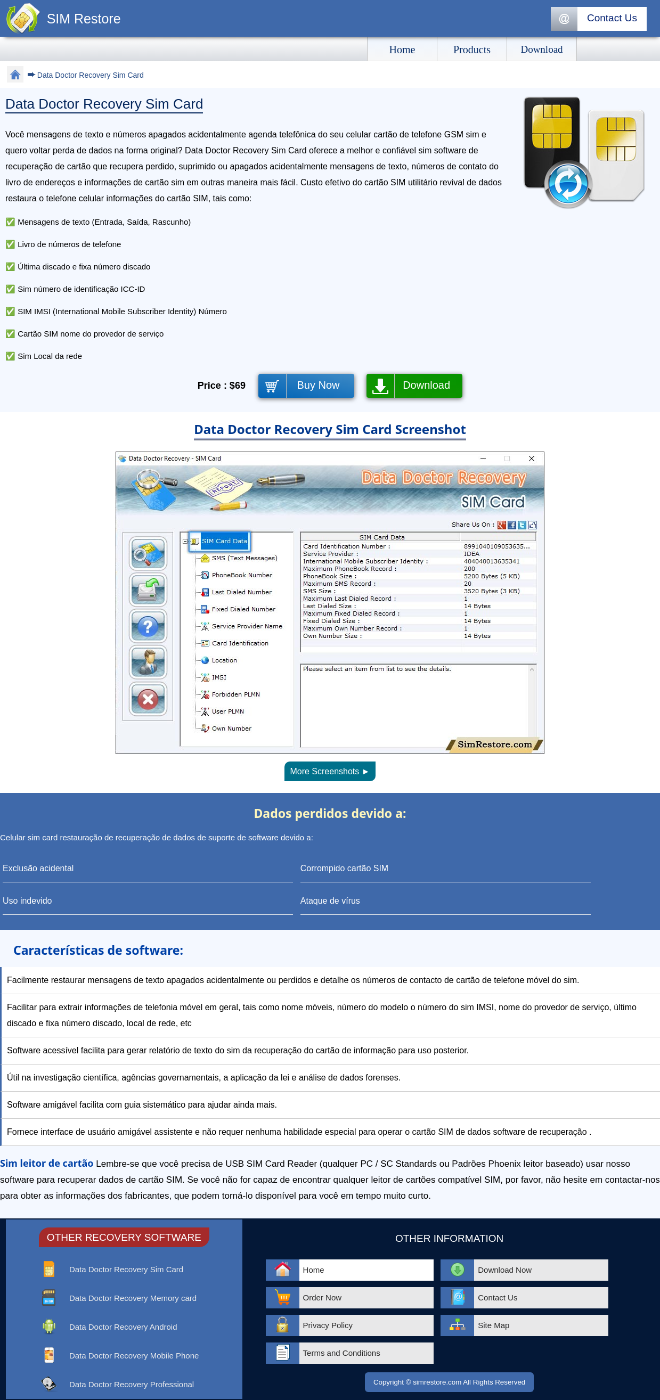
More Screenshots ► (330, 771)
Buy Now (318, 385)
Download (426, 385)
